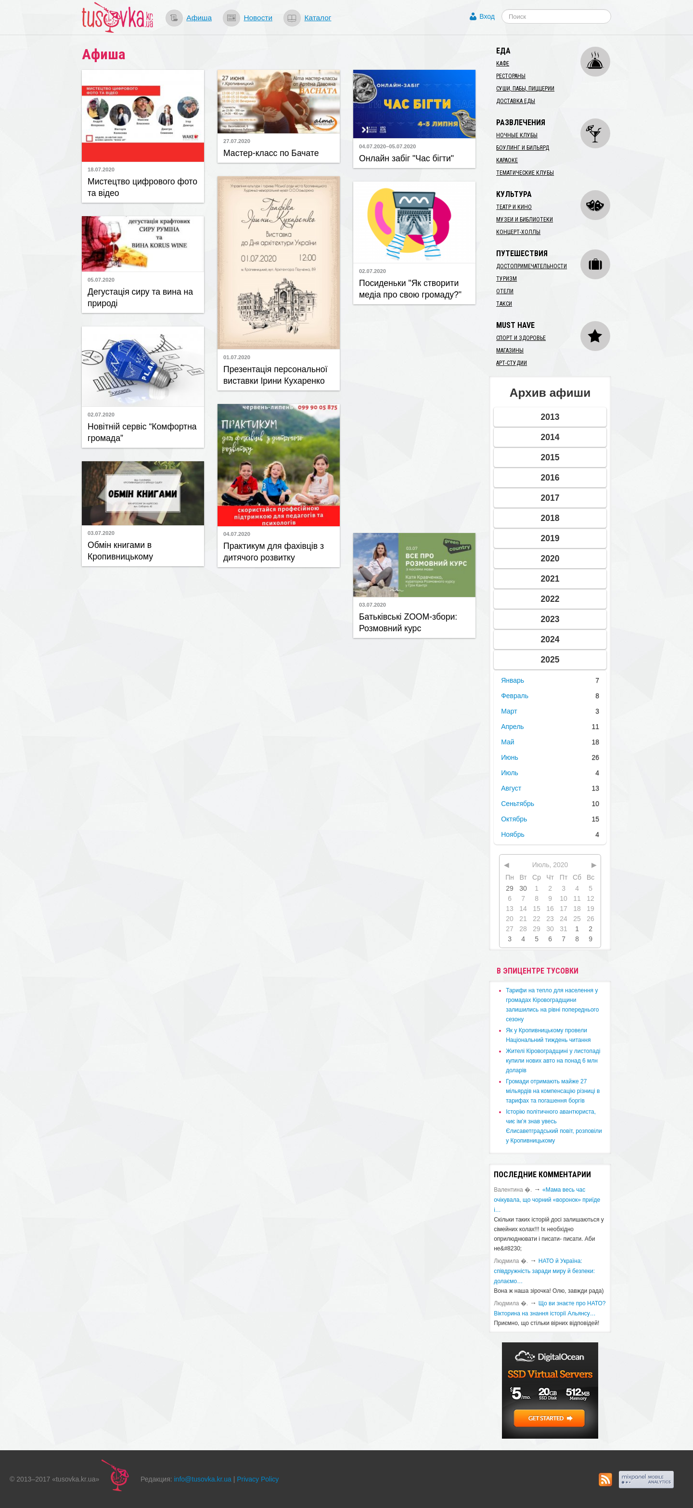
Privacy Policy (258, 1479)
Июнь (509, 757)
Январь (512, 680)
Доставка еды (515, 101)
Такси (504, 303)
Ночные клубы (517, 135)
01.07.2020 (236, 357)
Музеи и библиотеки (524, 219)
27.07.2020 (236, 141)
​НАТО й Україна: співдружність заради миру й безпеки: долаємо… (544, 1271)
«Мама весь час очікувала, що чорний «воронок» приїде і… (547, 1199)
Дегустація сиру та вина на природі (140, 297)
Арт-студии (511, 363)
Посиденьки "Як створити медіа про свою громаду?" (410, 288)
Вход (487, 16)
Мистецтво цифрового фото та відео (142, 187)
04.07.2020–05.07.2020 (387, 146)
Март (509, 711)
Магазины (510, 350)
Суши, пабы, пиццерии (525, 88)
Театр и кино (514, 207)
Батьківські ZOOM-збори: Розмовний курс (408, 622)
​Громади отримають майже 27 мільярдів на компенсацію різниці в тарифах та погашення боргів (553, 1091)
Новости (258, 17)
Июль (509, 773)
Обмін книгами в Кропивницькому (120, 550)
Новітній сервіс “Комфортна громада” (142, 432)
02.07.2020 (372, 271)
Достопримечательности (531, 266)
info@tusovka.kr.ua (202, 1479)
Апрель (512, 726)
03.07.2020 (101, 533)
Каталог (317, 17)
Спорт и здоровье (521, 338)
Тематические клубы (525, 172)
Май (507, 742)
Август (511, 788)
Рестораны (511, 76)
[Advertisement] (414, 417)
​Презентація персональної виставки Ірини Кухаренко (275, 375)
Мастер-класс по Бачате (271, 153)
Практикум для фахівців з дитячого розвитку (273, 551)
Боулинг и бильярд (522, 147)
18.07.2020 (101, 169)
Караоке (507, 160)
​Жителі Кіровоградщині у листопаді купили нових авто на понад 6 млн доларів (553, 1061)
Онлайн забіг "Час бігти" (406, 158)
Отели (504, 291)
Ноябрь (513, 834)
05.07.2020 (101, 280)
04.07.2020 (236, 534)
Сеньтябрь (517, 803)
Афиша (199, 17)
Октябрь (514, 819)
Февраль (514, 696)
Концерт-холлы (518, 232)
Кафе (502, 63)
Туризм (506, 278)
